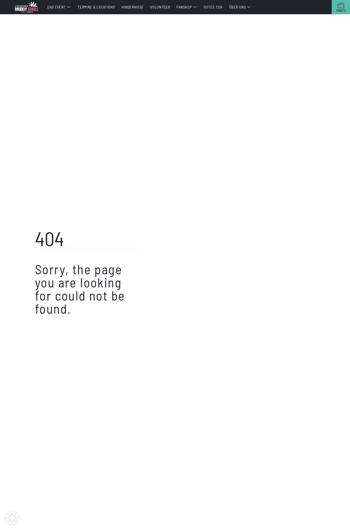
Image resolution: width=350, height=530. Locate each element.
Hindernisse (132, 7)
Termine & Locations (96, 7)
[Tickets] (341, 7)
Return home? (52, 327)
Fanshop (184, 7)
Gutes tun (213, 7)
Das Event (56, 7)
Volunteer (160, 7)
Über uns (237, 7)
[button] (12, 518)
